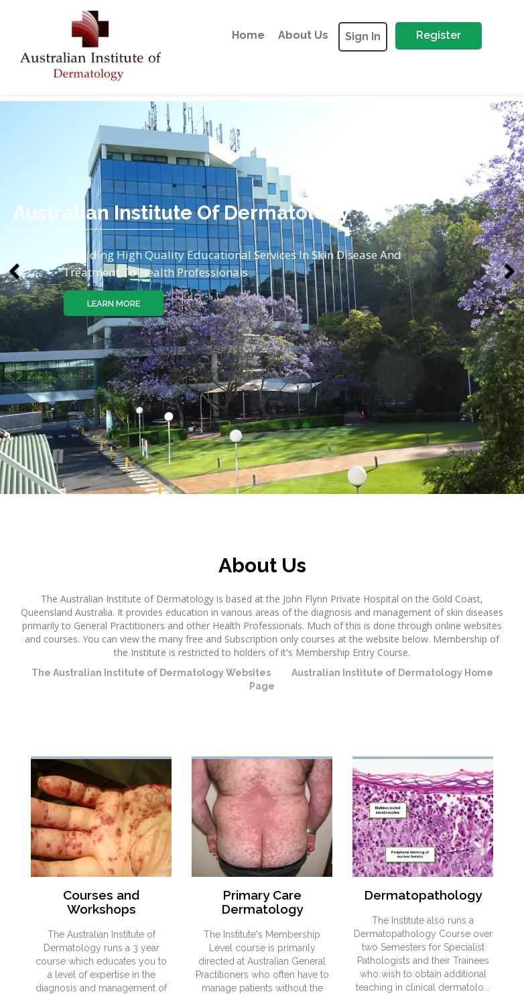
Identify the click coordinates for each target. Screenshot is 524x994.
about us (303, 35)
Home (248, 35)
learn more (115, 304)
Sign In (363, 36)
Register (438, 35)
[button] (18, 247)
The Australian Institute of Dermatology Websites (151, 672)
